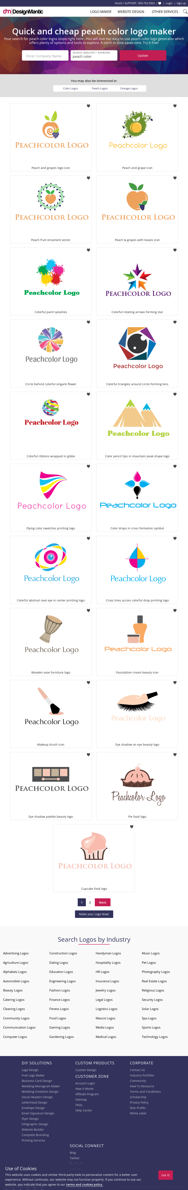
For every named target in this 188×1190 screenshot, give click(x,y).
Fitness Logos (59, 1008)
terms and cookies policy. (84, 1184)
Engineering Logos (62, 980)
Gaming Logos (59, 1026)
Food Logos (57, 1017)
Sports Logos (151, 1026)
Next (102, 901)
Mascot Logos (105, 1017)
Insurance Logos (107, 980)
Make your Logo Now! (94, 913)
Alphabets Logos (15, 971)
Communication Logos (19, 1026)
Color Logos (70, 87)
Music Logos (151, 952)
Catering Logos (13, 998)
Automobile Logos (16, 980)
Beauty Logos (13, 989)
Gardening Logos (61, 1035)
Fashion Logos (59, 989)
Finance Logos (59, 998)
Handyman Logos (108, 952)
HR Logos (102, 971)
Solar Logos (150, 1008)
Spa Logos (149, 1017)
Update (143, 55)
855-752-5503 (146, 3)
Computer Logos (15, 1035)
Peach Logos (100, 87)
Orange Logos (129, 87)
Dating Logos (58, 961)
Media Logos (105, 1026)
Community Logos (16, 1017)
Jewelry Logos (106, 989)
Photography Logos (156, 971)
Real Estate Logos (154, 980)
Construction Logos (63, 952)
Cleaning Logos (14, 1008)
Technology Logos (155, 1035)
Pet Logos (149, 961)
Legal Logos (104, 998)
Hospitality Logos (108, 961)
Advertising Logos (16, 952)
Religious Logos (153, 989)
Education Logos (61, 971)
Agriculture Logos (15, 961)
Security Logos (152, 998)
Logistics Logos (106, 1008)
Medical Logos (106, 1035)
